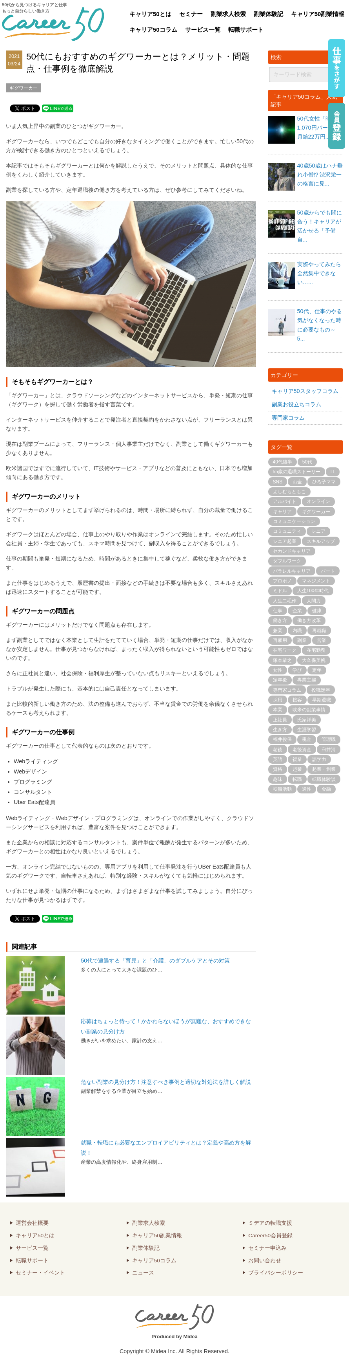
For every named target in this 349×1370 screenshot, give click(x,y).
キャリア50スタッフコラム (305, 391)
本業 (277, 709)
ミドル (280, 590)
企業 (297, 610)
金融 (326, 789)
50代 (307, 462)
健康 (317, 610)
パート (328, 571)
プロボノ (282, 581)
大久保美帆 (313, 660)
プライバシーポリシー (275, 1273)
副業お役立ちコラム (296, 404)
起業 (297, 769)
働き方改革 (309, 620)
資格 (277, 769)
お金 (297, 481)
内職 (297, 630)
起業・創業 (324, 769)
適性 (306, 789)
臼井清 (329, 749)
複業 (297, 759)
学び (297, 670)
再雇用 (280, 640)
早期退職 (321, 700)
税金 (306, 739)
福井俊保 (282, 739)
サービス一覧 (202, 29)
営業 (321, 640)
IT (333, 471)
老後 (277, 749)
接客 (297, 700)
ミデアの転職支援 (270, 1223)
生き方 (280, 729)
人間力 (314, 600)
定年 (317, 670)
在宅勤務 (316, 650)
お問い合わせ (264, 1261)
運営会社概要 (32, 1223)
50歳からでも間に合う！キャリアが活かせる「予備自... (319, 226)
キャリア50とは (150, 14)
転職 (297, 779)
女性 (277, 670)
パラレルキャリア (292, 571)
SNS (278, 481)
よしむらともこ (289, 491)
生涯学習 (306, 729)
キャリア (282, 511)
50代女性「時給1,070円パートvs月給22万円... (318, 127)
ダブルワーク (287, 561)
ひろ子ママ (324, 481)
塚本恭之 (282, 660)
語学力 (319, 759)
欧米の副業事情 (309, 709)
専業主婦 (306, 680)
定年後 (280, 680)
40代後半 (282, 462)
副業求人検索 (228, 14)
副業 (302, 640)
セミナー (191, 14)
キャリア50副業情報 (318, 14)
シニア (318, 531)
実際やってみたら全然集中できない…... (319, 273)
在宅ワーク (284, 650)
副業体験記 (268, 14)
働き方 (280, 620)
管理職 (329, 739)
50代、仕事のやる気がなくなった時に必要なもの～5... (319, 324)
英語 (277, 759)
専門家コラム (288, 418)
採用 (277, 700)
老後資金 (302, 749)
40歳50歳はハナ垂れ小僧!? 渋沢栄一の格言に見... (320, 174)
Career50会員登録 (270, 1235)
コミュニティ (287, 531)
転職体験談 (324, 779)
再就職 (319, 630)
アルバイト (284, 501)
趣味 (277, 779)
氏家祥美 (306, 719)
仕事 (277, 610)
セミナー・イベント (40, 1273)
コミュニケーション (294, 521)
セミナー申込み (267, 1248)
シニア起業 (284, 541)
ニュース (143, 1273)
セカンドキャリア (292, 551)
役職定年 (320, 690)
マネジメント (316, 581)
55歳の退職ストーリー (296, 471)
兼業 (277, 630)
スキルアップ (321, 541)
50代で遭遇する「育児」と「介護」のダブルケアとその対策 (155, 960)
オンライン (318, 501)
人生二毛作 (284, 600)
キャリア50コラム (153, 29)
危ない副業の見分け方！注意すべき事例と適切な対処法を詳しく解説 (166, 1082)
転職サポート (246, 29)
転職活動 (282, 789)
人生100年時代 (313, 590)
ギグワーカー (23, 88)
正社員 (280, 719)
